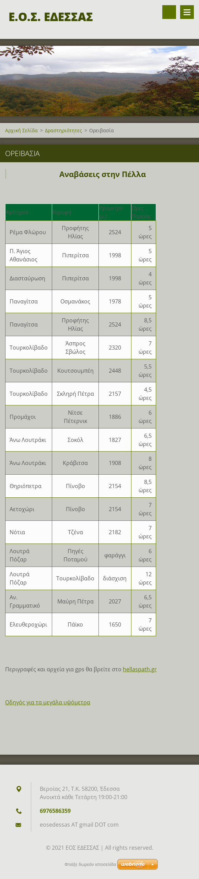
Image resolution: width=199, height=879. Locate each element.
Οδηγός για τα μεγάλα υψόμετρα (47, 702)
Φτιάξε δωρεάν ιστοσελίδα (90, 864)
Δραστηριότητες (63, 130)
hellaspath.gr (140, 669)
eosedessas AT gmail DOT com (79, 824)
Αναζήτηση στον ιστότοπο (169, 12)
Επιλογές (187, 12)
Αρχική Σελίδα (21, 130)
